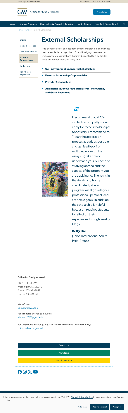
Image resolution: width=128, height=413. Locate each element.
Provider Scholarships (58, 82)
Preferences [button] (82, 407)
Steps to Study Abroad (51, 24)
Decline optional (100, 407)
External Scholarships (26, 58)
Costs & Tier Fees (28, 46)
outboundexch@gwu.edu (31, 328)
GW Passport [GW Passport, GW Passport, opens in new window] (84, 2)
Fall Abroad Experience (25, 73)
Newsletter (102, 12)
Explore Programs (28, 24)
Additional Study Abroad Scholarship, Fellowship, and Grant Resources (75, 90)
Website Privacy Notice (82, 397)
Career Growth (112, 24)
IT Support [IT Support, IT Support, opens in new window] (106, 2)
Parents (98, 24)
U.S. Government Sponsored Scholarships (70, 69)
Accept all (117, 407)
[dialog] (64, 403)
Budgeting (25, 66)
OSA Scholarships (28, 52)
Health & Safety (84, 24)
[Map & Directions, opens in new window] (64, 360)
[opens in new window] (20, 374)
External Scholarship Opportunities (66, 75)
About (13, 24)
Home (20, 30)
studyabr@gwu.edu (28, 308)
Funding (69, 24)
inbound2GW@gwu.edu (30, 317)
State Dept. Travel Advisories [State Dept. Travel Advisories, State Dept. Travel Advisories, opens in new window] (29, 2)
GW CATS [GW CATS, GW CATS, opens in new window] (96, 2)
